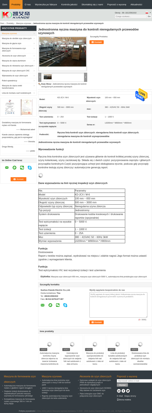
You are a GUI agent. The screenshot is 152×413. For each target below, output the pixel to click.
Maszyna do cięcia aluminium (14, 61)
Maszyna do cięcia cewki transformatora (12, 87)
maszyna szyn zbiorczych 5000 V (93, 277)
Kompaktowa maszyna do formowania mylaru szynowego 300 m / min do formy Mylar (19, 401)
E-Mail (120, 396)
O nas (28, 4)
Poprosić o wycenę (116, 4)
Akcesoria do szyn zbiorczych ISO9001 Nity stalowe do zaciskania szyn (95, 389)
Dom (4, 4)
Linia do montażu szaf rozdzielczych (16, 93)
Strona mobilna (124, 400)
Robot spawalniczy (9, 81)
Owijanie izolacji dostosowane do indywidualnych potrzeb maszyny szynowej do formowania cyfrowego (18, 393)
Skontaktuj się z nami (92, 4)
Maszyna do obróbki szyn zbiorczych (16, 38)
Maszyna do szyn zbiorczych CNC (16, 71)
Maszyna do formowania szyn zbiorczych (14, 49)
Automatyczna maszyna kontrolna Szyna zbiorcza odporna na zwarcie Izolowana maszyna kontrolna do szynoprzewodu (49, 360)
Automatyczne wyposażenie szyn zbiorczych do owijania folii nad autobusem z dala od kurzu (72, 358)
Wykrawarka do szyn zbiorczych (15, 76)
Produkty (16, 4)
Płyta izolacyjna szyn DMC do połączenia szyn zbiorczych (92, 395)
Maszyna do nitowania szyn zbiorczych (17, 66)
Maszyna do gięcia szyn (11, 43)
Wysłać (122, 385)
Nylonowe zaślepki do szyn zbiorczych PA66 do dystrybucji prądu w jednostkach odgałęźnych (95, 382)
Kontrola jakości (69, 4)
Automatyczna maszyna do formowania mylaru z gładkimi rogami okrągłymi (20, 387)
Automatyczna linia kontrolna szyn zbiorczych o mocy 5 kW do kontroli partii (56, 382)
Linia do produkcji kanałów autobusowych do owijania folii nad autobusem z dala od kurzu (117, 358)
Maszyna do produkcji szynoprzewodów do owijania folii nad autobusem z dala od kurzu (95, 358)
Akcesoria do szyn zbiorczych (14, 56)
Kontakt (98, 42)
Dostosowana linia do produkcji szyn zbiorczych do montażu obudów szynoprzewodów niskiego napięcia (140, 360)
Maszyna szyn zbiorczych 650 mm (65, 277)
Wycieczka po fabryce (46, 4)
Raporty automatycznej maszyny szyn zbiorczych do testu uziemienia (57, 397)
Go (149, 16)
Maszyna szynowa (23, 23)
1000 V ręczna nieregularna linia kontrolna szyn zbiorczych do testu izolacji (56, 390)
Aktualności (136, 4)
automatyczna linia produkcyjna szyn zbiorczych (127, 277)
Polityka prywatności (27, 411)
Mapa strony (130, 396)
